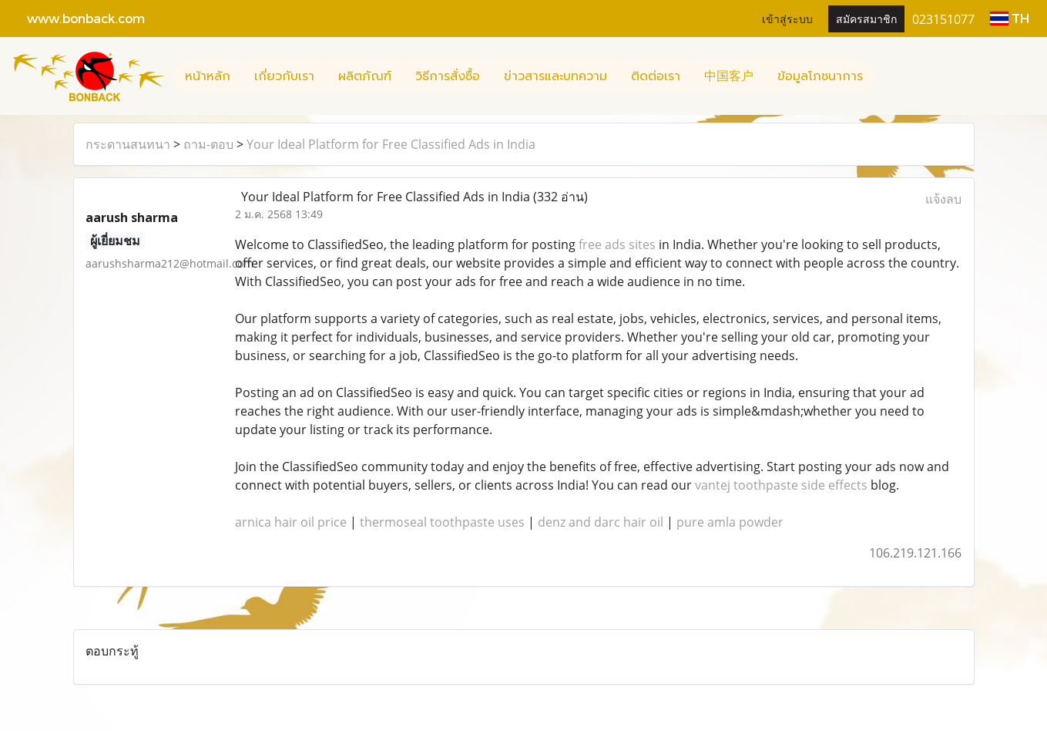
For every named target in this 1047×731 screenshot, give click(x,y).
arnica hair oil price (291, 522)
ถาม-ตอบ (208, 144)
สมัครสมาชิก (866, 18)
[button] (888, 76)
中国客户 (728, 76)
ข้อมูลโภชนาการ (820, 76)
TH (1009, 18)
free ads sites (617, 244)
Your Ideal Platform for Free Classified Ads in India (391, 144)
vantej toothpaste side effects (781, 485)
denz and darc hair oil (600, 522)
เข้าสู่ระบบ (787, 18)
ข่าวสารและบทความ (555, 76)
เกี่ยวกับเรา (284, 76)
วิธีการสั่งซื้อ (447, 76)
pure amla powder (730, 522)
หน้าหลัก (207, 76)
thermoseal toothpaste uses (442, 522)
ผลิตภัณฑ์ (364, 76)
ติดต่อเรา (655, 76)
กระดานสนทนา (128, 144)
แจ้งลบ (943, 198)
